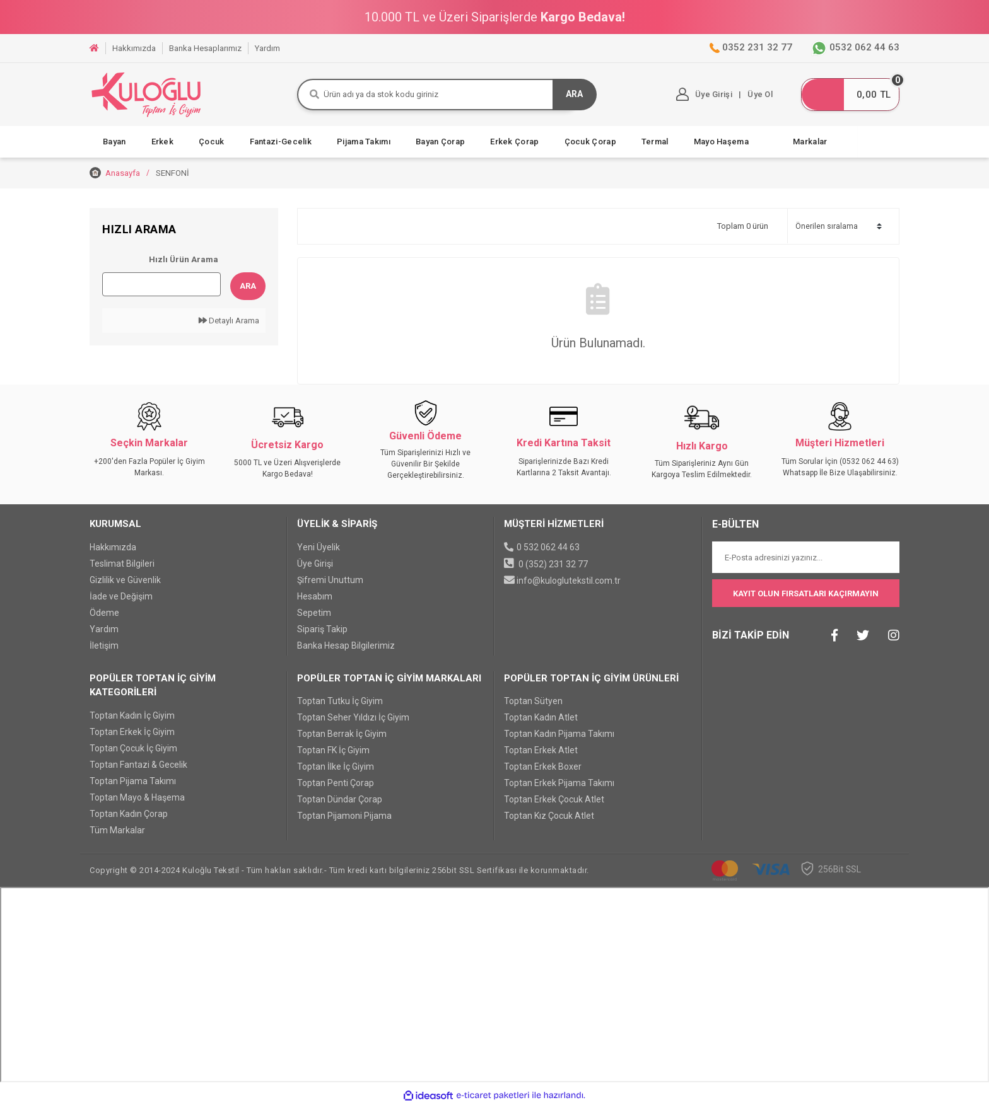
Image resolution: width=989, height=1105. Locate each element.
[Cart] (847, 95)
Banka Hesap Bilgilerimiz (346, 645)
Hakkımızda (113, 547)
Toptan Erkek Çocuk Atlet (554, 800)
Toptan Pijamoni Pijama (344, 816)
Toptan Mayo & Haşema (137, 797)
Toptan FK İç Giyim (333, 751)
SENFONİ (172, 173)
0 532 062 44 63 (548, 547)
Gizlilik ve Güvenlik (125, 580)
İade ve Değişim (121, 596)
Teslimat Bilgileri (122, 563)
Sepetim (314, 613)
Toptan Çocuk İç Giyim (133, 748)
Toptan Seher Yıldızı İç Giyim (353, 718)
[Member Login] (700, 94)
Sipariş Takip (322, 629)
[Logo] (146, 94)
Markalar (810, 141)
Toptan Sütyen (533, 702)
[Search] (439, 94)
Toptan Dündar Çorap (339, 800)
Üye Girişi (315, 563)
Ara (248, 286)
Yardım (104, 629)
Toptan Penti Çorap (335, 783)
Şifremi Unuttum (330, 580)
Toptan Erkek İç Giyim (132, 732)
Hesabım (314, 596)
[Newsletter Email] (806, 558)
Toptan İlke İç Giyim (335, 767)
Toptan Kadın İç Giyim (132, 715)
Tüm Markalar (117, 830)
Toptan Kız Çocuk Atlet (549, 816)
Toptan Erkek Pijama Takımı (559, 783)
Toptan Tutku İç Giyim (340, 702)
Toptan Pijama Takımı (133, 781)
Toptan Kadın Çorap (129, 814)
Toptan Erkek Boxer (543, 767)
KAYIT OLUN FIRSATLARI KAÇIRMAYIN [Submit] (806, 593)
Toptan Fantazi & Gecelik (138, 765)
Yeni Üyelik (318, 547)
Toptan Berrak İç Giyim (342, 734)
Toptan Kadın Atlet (541, 718)
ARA (574, 95)
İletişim (104, 645)
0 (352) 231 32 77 (553, 564)
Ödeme (104, 613)
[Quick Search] (161, 284)
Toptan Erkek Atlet (541, 751)
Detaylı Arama (229, 320)
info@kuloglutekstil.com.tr (569, 581)
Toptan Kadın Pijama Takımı (559, 734)
